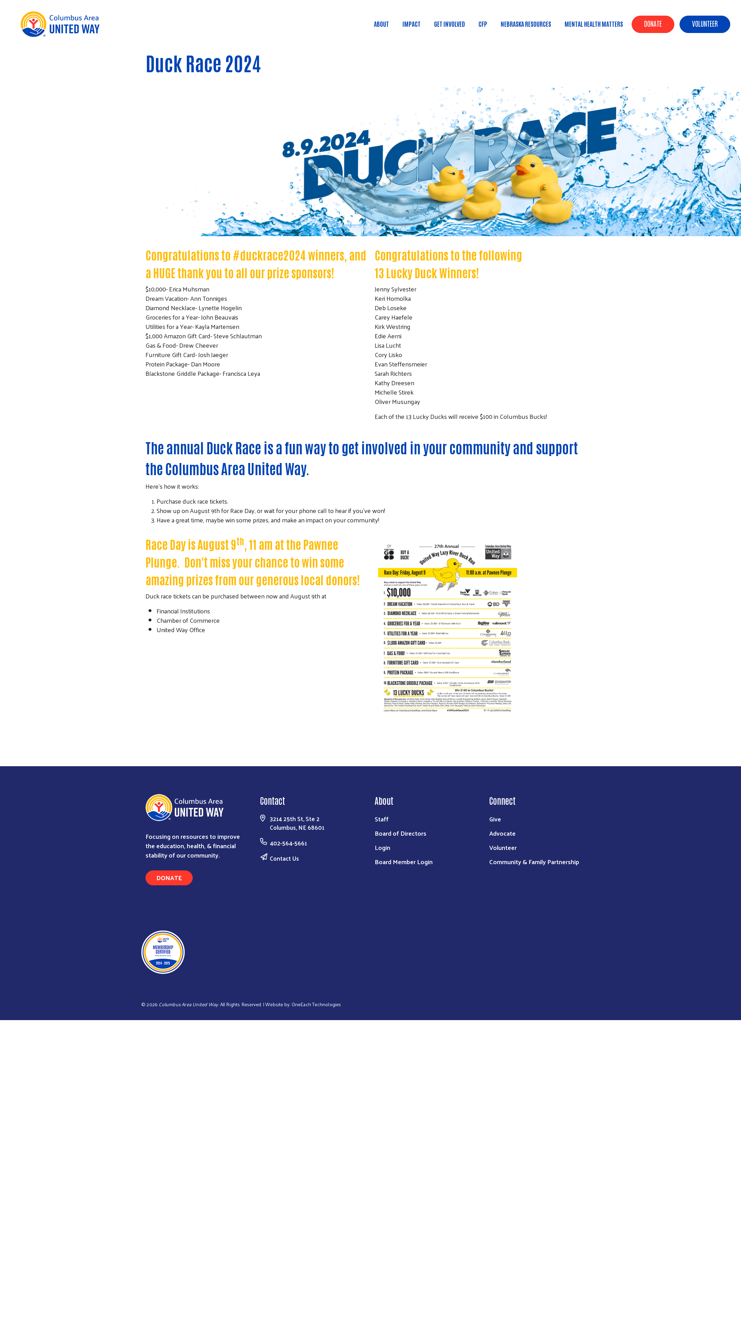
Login (382, 847)
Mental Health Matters (594, 23)
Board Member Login (404, 861)
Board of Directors (400, 833)
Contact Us (284, 858)
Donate (653, 23)
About (381, 23)
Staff (382, 818)
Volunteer (705, 23)
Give (495, 818)
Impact (411, 23)
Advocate (502, 833)
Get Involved (449, 23)
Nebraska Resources (526, 23)
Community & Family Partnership (534, 861)
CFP (482, 23)
